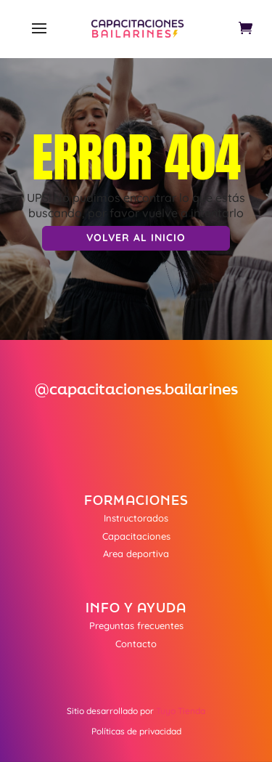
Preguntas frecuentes (136, 625)
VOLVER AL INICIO (136, 237)
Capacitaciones (136, 536)
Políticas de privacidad (136, 731)
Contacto (136, 643)
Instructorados (136, 518)
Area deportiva (136, 553)
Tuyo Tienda (180, 710)
